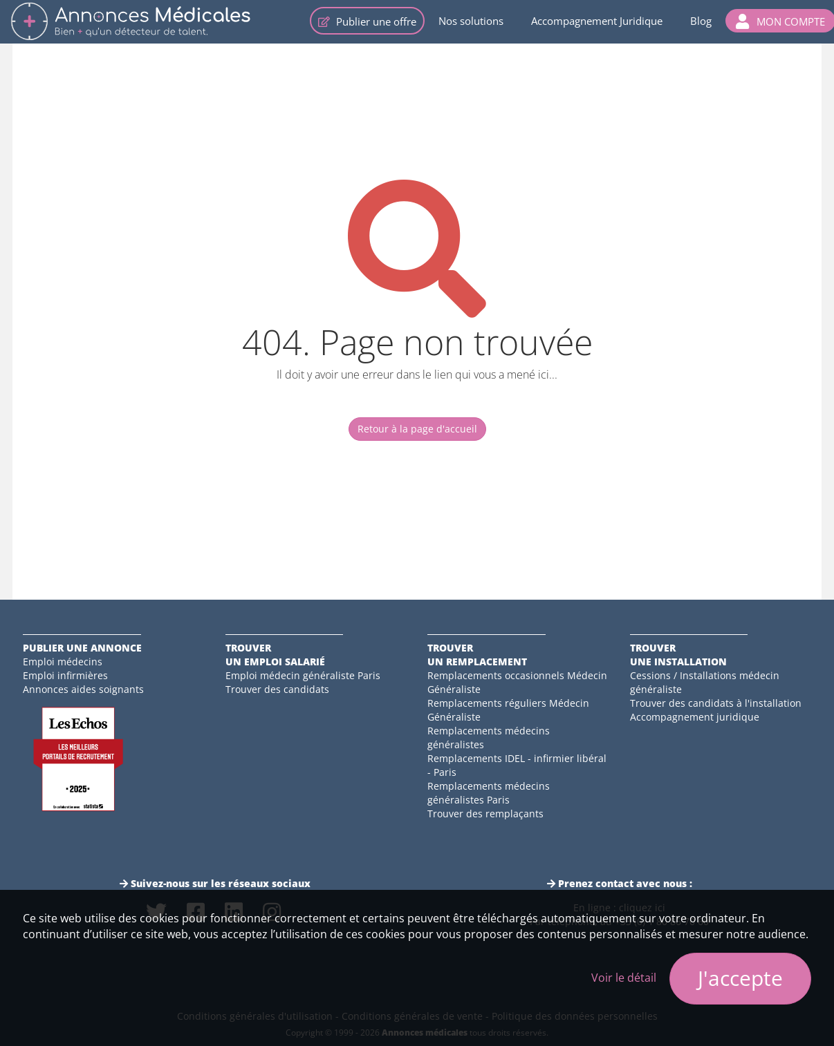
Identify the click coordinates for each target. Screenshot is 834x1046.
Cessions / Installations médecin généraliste (704, 682)
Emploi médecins (62, 661)
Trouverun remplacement (477, 654)
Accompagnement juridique (694, 716)
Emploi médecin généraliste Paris (302, 675)
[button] (780, 20)
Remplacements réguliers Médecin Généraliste (508, 709)
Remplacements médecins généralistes (488, 737)
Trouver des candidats (277, 689)
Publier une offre (367, 21)
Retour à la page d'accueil (417, 428)
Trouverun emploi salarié (275, 654)
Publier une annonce (82, 647)
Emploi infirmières (65, 675)
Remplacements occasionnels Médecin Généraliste (517, 682)
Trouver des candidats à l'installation (715, 703)
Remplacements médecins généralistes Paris (488, 792)
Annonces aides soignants (83, 689)
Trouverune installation (678, 654)
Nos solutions (470, 21)
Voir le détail (623, 977)
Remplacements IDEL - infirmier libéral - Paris (516, 765)
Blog (701, 21)
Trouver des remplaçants (485, 813)
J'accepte (740, 978)
